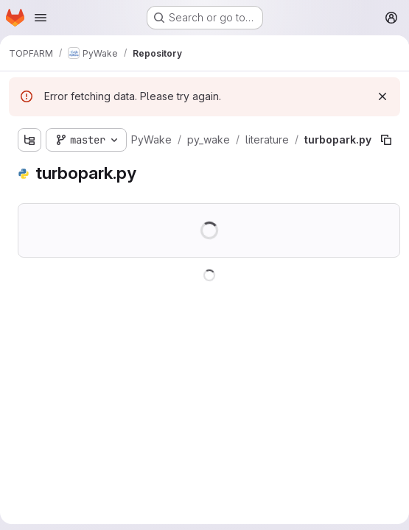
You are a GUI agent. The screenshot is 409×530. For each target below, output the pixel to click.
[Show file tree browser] (29, 140)
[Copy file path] (386, 140)
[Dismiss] (382, 96)
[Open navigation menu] (40, 17)
